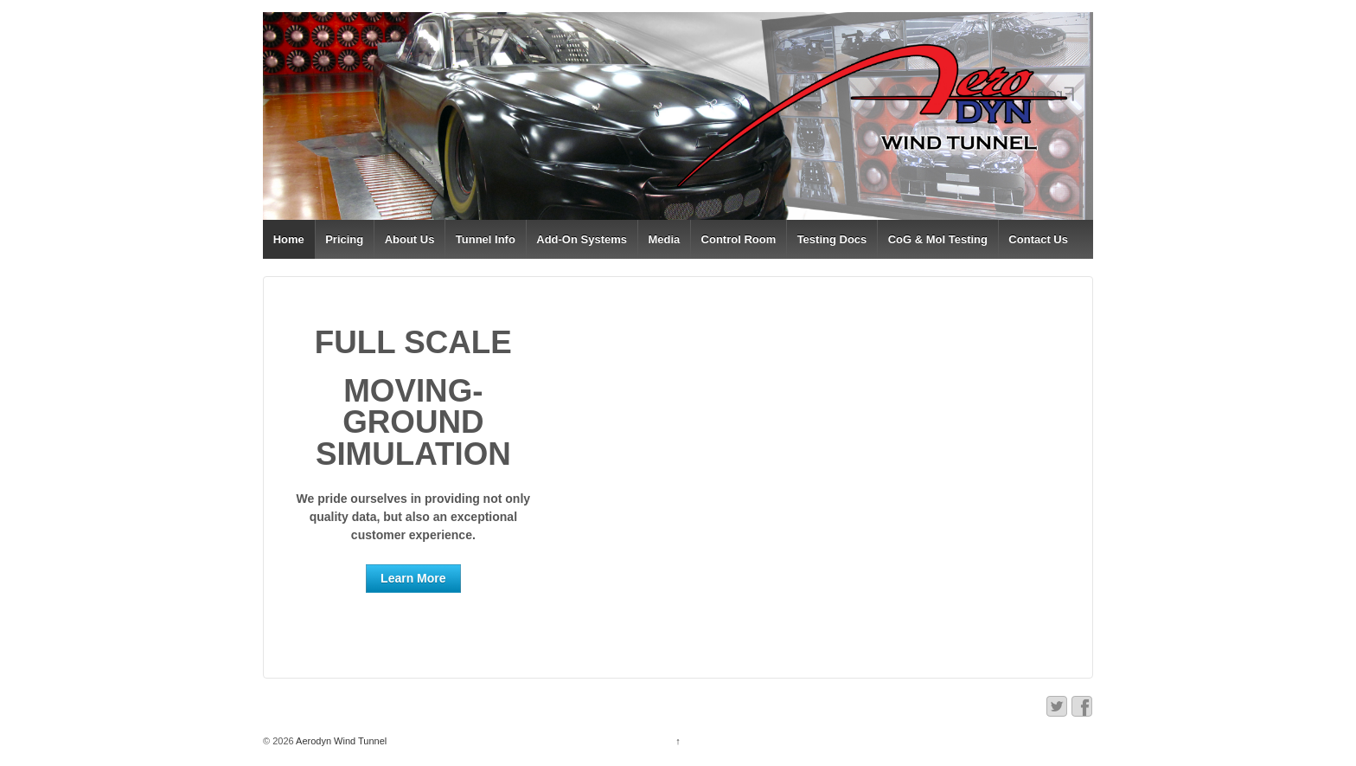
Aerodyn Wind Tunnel (340, 741)
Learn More (413, 578)
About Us (410, 239)
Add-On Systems (581, 239)
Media (664, 239)
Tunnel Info (485, 239)
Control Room (739, 239)
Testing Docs (832, 239)
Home (288, 239)
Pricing (344, 239)
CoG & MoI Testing (938, 239)
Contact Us (1038, 239)
